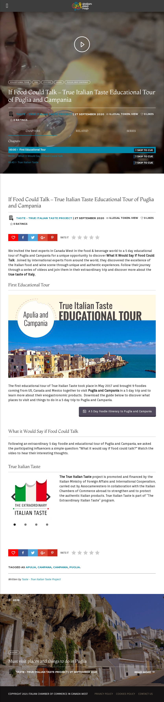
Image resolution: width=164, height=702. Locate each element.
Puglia (74, 567)
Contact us (145, 694)
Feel (36, 82)
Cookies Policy (125, 694)
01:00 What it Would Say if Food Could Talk (81, 156)
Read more (145, 672)
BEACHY (13, 652)
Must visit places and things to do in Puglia (47, 661)
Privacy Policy (104, 694)
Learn (59, 82)
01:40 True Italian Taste (81, 163)
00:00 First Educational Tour (81, 150)
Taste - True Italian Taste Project (44, 114)
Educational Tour (19, 82)
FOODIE (47, 82)
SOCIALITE (98, 192)
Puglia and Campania (77, 82)
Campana (45, 567)
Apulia (31, 567)
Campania (60, 567)
